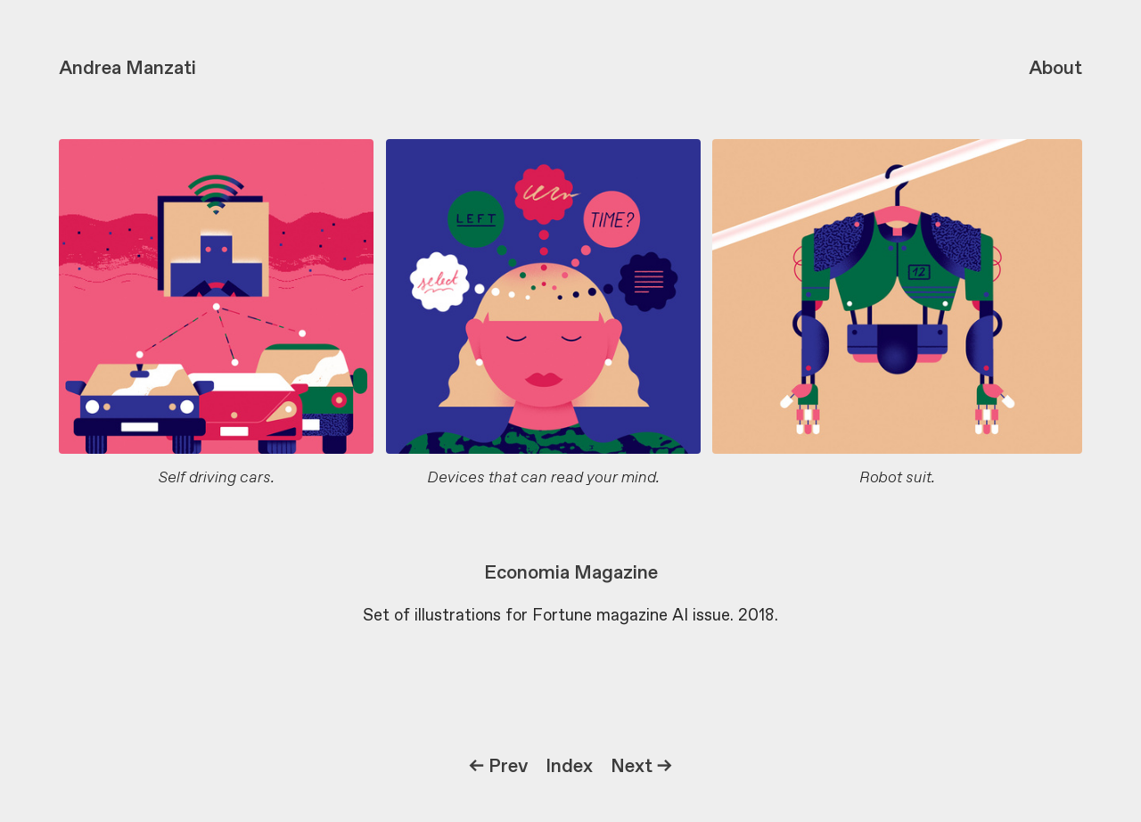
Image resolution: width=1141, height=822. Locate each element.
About (1055, 68)
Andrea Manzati (127, 68)
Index (569, 767)
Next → (641, 767)
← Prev (498, 767)
